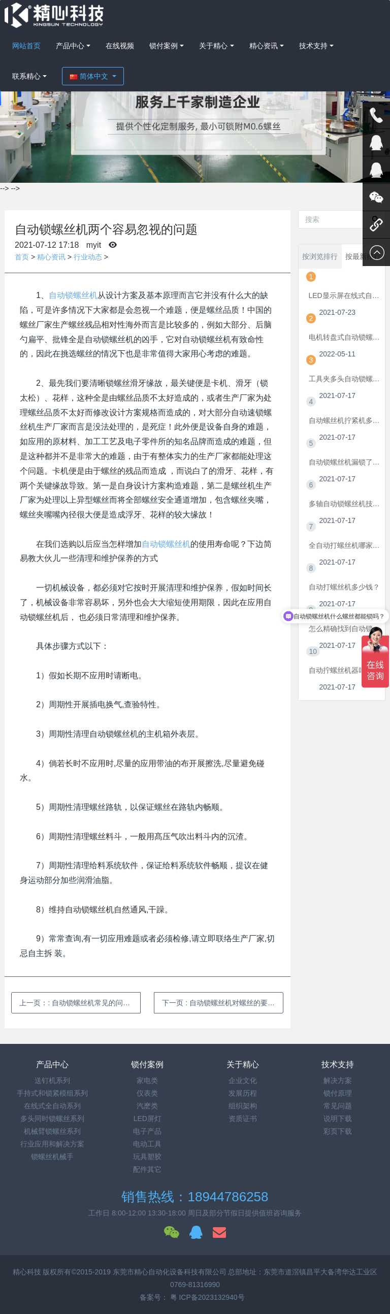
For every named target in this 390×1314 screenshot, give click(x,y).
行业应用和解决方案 (52, 1144)
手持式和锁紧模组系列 (52, 1093)
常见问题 (337, 1106)
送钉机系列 (52, 1080)
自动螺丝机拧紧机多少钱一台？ (344, 420)
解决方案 (337, 1080)
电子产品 (147, 1131)
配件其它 (147, 1169)
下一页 (222, 1003)
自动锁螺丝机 (73, 295)
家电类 (147, 1080)
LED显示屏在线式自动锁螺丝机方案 (344, 295)
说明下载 (337, 1118)
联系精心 (26, 76)
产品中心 (70, 46)
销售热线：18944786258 (194, 1196)
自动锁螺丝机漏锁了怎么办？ (344, 462)
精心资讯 (263, 46)
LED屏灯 (147, 1118)
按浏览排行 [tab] (320, 256)
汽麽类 (147, 1106)
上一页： (80, 1003)
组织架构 (243, 1106)
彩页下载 (337, 1131)
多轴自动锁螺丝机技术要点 (344, 504)
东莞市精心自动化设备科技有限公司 (170, 1272)
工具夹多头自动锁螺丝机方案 (344, 379)
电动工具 (147, 1144)
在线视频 (120, 46)
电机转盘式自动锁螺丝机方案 (344, 337)
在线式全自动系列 (52, 1106)
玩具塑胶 (147, 1157)
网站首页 (26, 46)
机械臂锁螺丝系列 (52, 1131)
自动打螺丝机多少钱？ (344, 587)
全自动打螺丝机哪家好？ (344, 545)
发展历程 (243, 1093)
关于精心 (213, 46)
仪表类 (147, 1093)
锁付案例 (163, 46)
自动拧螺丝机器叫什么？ (344, 670)
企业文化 (243, 1080)
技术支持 (313, 46)
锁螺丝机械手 (52, 1157)
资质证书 (243, 1118)
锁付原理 (337, 1093)
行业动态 (88, 257)
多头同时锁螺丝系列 (52, 1118)
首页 (22, 257)
